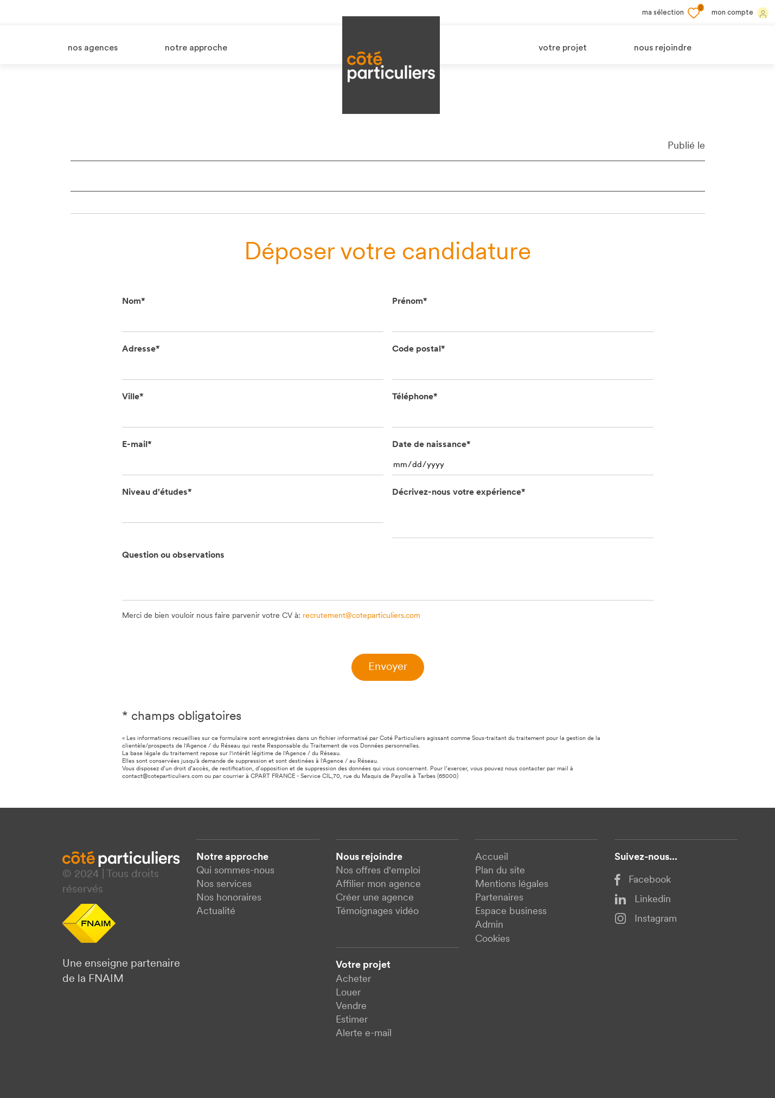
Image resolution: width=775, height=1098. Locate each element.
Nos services (224, 884)
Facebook (642, 880)
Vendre (351, 1006)
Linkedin (642, 900)
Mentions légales (511, 884)
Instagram (645, 918)
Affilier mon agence (378, 884)
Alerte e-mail (364, 1034)
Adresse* (141, 349)
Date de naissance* (431, 445)
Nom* (133, 301)
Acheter (353, 979)
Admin (489, 925)
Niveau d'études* (157, 492)
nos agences (93, 48)
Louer (348, 993)
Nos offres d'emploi (378, 871)
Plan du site (500, 871)
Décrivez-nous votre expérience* (459, 492)
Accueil (491, 857)
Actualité (215, 912)
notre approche (196, 48)
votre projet (563, 48)
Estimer (352, 1020)
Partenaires (499, 898)
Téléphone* (415, 397)
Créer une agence (375, 898)
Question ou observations (173, 555)
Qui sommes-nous (235, 871)
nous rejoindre (662, 48)
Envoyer (387, 667)
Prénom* (409, 301)
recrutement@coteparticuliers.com (361, 616)
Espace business (511, 912)
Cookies (492, 939)
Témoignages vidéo (377, 912)
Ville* (133, 397)
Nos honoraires (228, 898)
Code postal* (418, 349)
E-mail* (137, 445)
